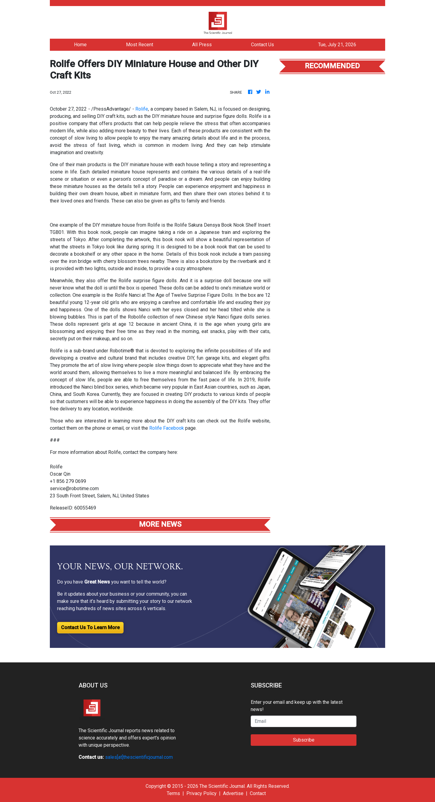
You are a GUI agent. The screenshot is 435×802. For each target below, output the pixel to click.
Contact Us (262, 44)
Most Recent (139, 44)
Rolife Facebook (167, 428)
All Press (202, 44)
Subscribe (303, 740)
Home (80, 44)
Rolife (141, 109)
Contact (258, 793)
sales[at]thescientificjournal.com (139, 757)
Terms (173, 793)
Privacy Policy (201, 793)
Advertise (233, 793)
